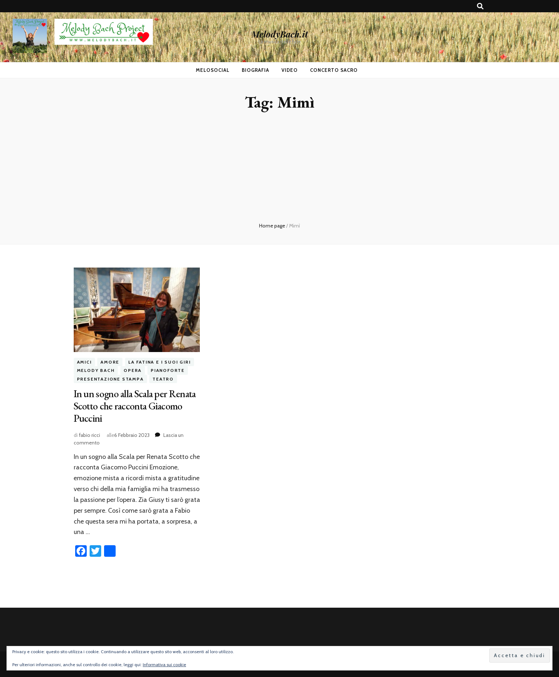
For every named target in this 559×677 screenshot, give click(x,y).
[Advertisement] (280, 167)
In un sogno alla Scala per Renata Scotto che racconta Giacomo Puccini (135, 406)
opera (133, 370)
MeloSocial (212, 70)
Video (289, 70)
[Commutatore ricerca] (480, 6)
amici (84, 362)
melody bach (96, 370)
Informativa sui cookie (164, 664)
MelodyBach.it (279, 34)
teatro (163, 379)
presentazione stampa (110, 379)
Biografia (255, 70)
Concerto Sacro (334, 70)
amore (109, 362)
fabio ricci (89, 435)
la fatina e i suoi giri (159, 362)
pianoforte (168, 370)
